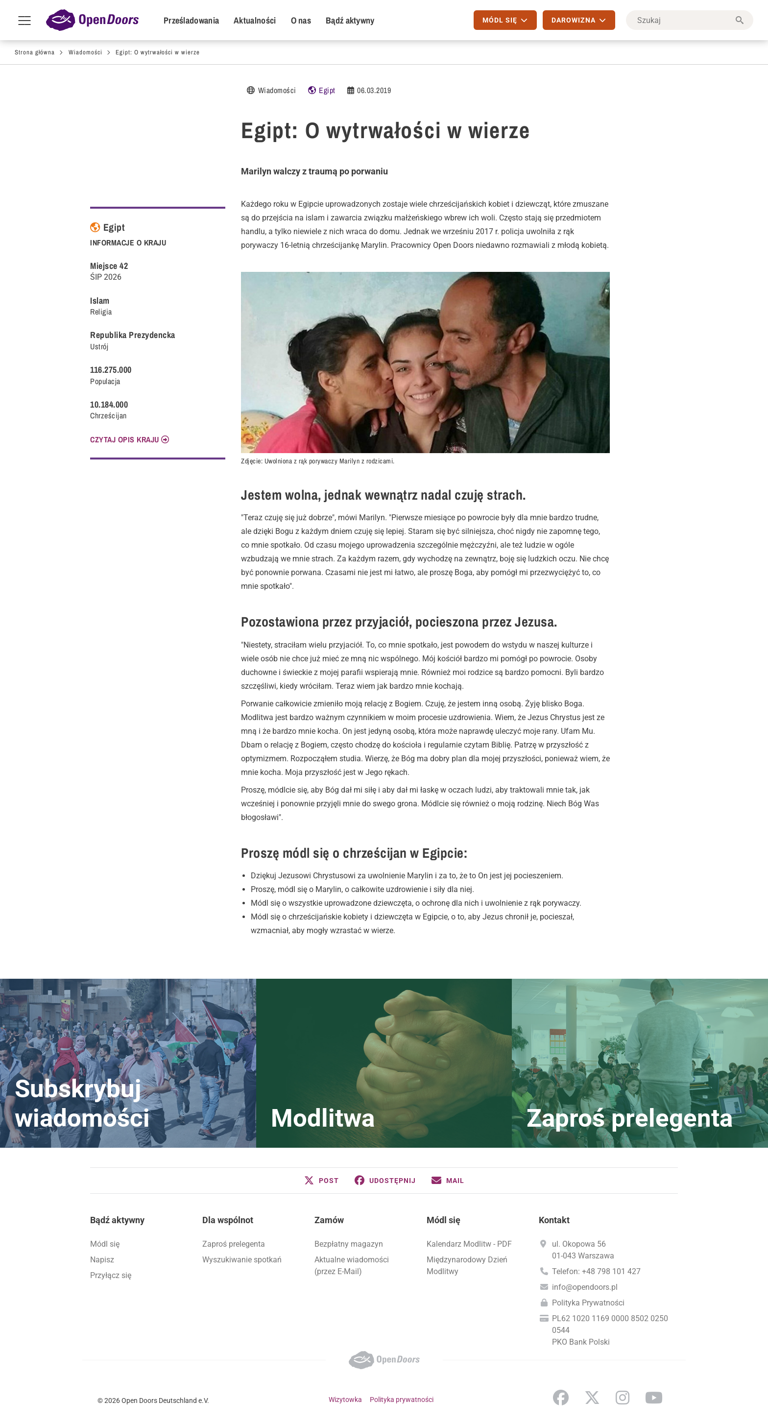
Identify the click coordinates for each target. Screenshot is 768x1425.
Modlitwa (323, 1118)
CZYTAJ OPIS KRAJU (124, 439)
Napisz (102, 1259)
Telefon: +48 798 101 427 (596, 1271)
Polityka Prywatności (588, 1302)
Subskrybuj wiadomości (82, 1103)
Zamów (329, 1220)
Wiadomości (85, 52)
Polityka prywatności (401, 1399)
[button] (321, 1180)
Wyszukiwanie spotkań (242, 1259)
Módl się (105, 1244)
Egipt (327, 90)
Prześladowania (191, 20)
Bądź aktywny (350, 20)
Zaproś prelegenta (630, 1118)
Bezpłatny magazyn (348, 1244)
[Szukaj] (689, 20)
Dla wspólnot (227, 1220)
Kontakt (554, 1220)
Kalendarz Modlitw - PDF (469, 1244)
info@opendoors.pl (585, 1287)
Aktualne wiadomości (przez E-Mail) (351, 1265)
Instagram (622, 1397)
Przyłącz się (110, 1275)
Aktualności (255, 20)
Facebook (560, 1397)
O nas (301, 20)
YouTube (654, 1397)
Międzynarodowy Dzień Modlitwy (467, 1265)
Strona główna (35, 52)
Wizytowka (345, 1399)
